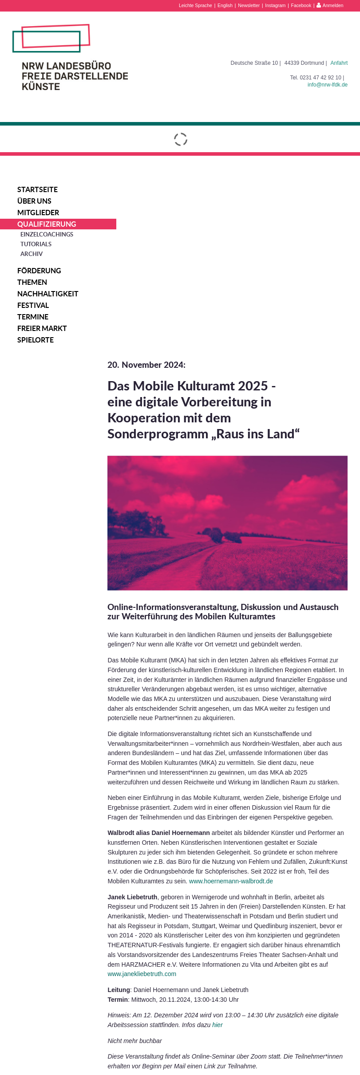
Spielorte (35, 340)
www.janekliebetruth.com (310, 852)
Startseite (37, 189)
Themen (32, 282)
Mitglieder (38, 213)
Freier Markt (42, 328)
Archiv (31, 254)
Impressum (292, 1040)
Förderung (39, 271)
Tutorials (35, 244)
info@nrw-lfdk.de (328, 85)
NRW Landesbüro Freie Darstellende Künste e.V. (70, 57)
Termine (32, 317)
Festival (33, 305)
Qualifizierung (46, 224)
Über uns (34, 201)
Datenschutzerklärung (305, 1050)
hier (257, 903)
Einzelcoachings (46, 234)
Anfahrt (339, 63)
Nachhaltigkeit (48, 294)
